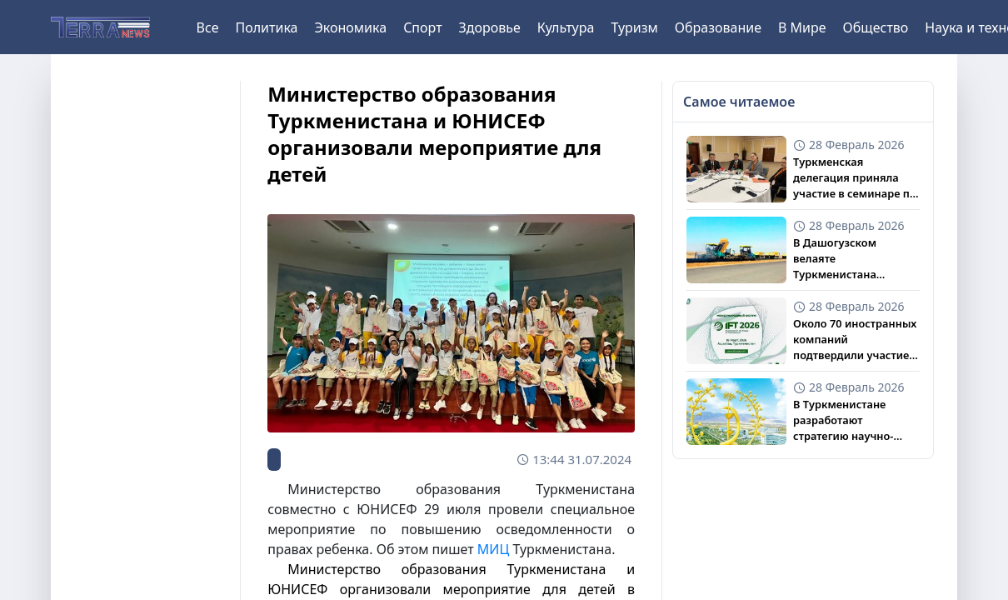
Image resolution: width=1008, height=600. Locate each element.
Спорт (422, 27)
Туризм (634, 27)
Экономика (350, 27)
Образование (718, 27)
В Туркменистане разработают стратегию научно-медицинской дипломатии (843, 421)
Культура (566, 27)
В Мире (802, 27)
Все (208, 27)
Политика (266, 27)
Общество (876, 27)
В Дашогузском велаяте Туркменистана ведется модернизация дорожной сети (855, 259)
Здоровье (490, 27)
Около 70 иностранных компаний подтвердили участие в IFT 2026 (855, 340)
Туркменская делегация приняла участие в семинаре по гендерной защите (854, 178)
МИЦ (493, 549)
